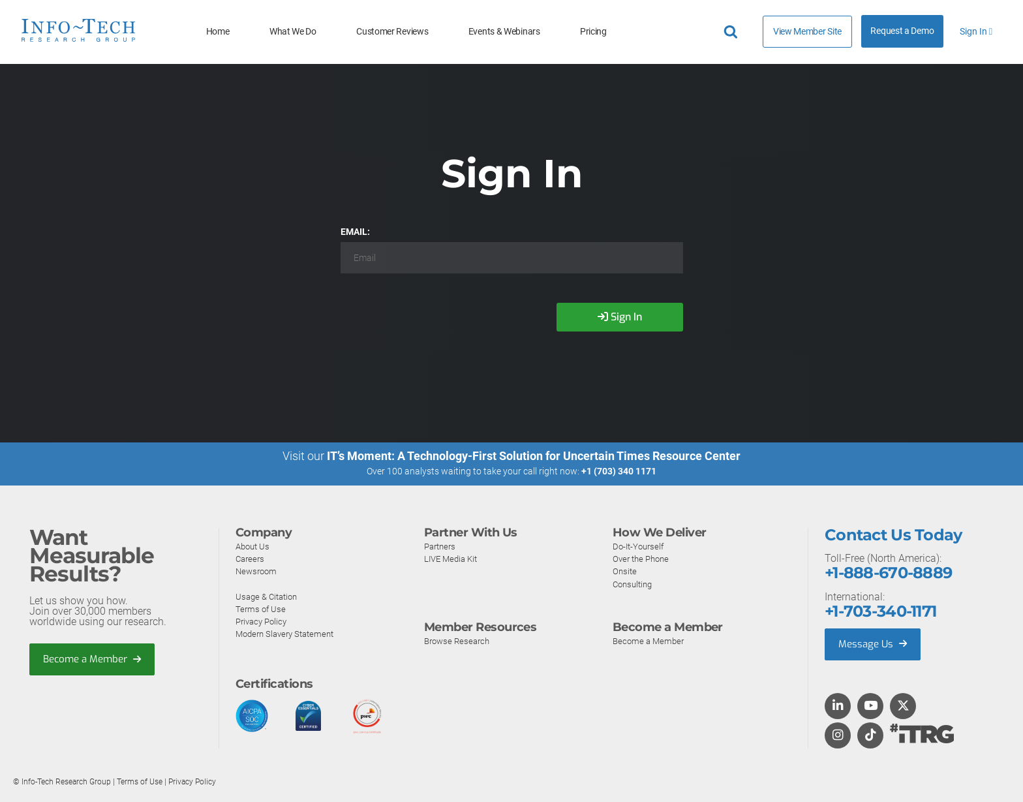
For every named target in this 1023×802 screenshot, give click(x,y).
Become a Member (95, 659)
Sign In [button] (976, 31)
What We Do (292, 31)
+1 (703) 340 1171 (618, 471)
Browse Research (459, 641)
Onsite (625, 571)
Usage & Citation (269, 596)
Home (218, 31)
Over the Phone (643, 558)
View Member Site (807, 31)
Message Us (873, 644)
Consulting (634, 583)
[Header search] (733, 32)
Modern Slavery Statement (289, 633)
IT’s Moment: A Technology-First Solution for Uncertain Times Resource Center (534, 456)
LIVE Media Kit (453, 558)
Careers (251, 558)
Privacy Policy (264, 621)
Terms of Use (262, 609)
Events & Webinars (504, 31)
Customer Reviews (392, 31)
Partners (441, 546)
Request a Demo (902, 31)
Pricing (593, 31)
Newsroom (258, 571)
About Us (254, 546)
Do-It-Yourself (640, 546)
